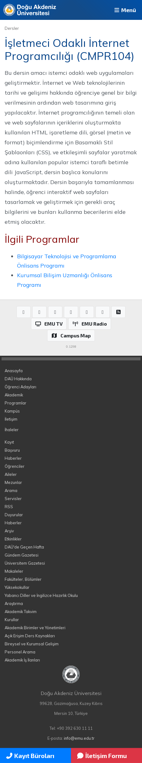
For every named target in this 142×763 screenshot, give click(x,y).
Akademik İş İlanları (22, 659)
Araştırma (14, 603)
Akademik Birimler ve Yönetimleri (35, 627)
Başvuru (12, 450)
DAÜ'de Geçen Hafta (24, 546)
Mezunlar (13, 482)
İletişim (11, 419)
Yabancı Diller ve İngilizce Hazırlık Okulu (41, 595)
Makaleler (14, 571)
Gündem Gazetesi (21, 555)
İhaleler (12, 429)
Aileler (11, 474)
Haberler (13, 458)
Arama (11, 490)
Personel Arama (20, 651)
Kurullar (12, 619)
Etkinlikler (13, 538)
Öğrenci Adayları (20, 386)
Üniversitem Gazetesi (25, 563)
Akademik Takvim (21, 611)
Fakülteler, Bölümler (23, 579)
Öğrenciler (14, 466)
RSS (9, 506)
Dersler (12, 28)
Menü (124, 10)
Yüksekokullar (17, 587)
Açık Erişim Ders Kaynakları (30, 635)
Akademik (14, 394)
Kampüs (12, 411)
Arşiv (9, 530)
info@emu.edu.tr (79, 738)
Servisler (13, 498)
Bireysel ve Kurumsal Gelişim (32, 643)
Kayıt (9, 442)
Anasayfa (14, 370)
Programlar (15, 402)
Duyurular (14, 514)
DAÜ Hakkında (18, 378)
